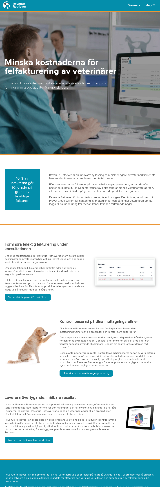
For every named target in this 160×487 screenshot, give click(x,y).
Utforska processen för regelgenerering (86, 373)
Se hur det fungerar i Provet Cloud (27, 297)
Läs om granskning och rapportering (29, 440)
